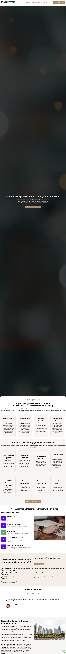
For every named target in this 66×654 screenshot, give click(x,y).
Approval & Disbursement (15, 538)
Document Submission (14, 524)
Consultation (11, 516)
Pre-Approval (11, 531)
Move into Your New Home (15, 545)
